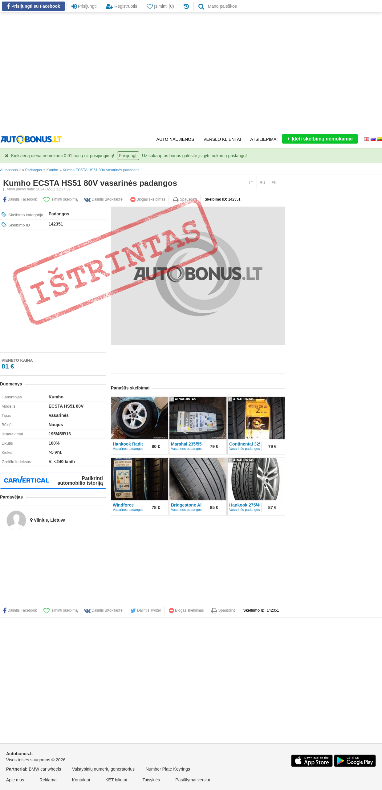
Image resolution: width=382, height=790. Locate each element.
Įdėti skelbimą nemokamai (320, 138)
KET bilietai (116, 779)
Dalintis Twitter (145, 610)
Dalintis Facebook (20, 610)
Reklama (47, 779)
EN (274, 183)
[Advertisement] (58, 73)
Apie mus (15, 779)
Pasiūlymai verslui (192, 779)
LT (251, 183)
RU (262, 183)
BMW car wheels (45, 769)
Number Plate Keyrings (168, 769)
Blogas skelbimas (147, 199)
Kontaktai (81, 779)
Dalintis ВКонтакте (103, 610)
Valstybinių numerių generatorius (103, 769)
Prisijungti (128, 155)
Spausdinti (185, 199)
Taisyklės (151, 779)
